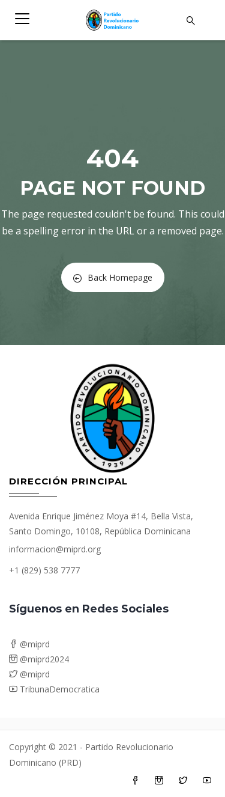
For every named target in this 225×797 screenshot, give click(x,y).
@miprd (29, 644)
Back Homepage (112, 277)
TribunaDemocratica (54, 689)
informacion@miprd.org (55, 549)
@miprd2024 (39, 659)
